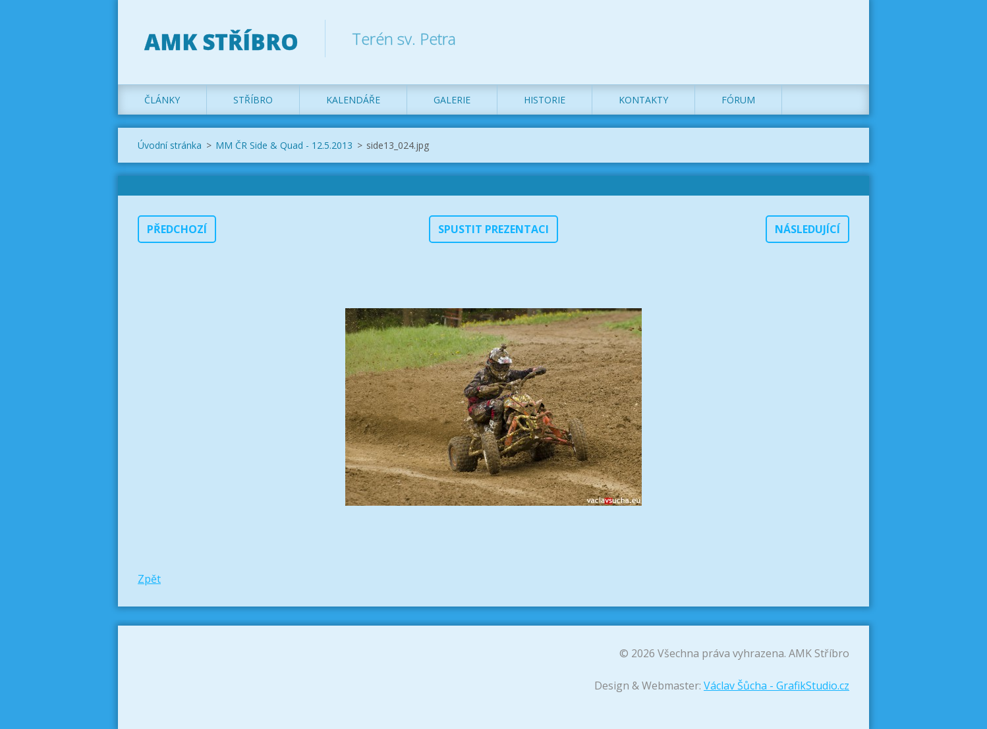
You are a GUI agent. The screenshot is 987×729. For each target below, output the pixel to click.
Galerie (452, 100)
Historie (544, 100)
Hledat (835, 38)
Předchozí (177, 229)
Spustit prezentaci (493, 229)
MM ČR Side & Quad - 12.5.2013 (283, 145)
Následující (807, 229)
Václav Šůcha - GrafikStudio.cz (776, 685)
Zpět (149, 579)
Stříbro (253, 100)
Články (162, 100)
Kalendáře (353, 100)
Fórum (738, 100)
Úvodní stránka (170, 145)
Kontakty (643, 100)
